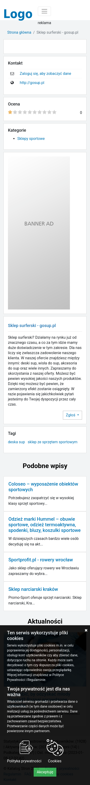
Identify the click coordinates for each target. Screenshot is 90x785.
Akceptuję (45, 772)
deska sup (16, 442)
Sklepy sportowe (31, 138)
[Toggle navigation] (44, 11)
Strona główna (19, 32)
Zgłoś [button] (71, 415)
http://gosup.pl (32, 82)
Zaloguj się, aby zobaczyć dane (45, 73)
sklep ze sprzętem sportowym (53, 442)
